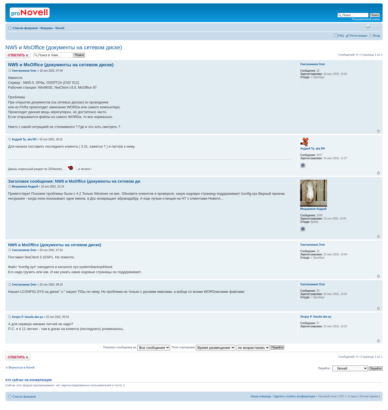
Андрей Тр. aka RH (24, 139)
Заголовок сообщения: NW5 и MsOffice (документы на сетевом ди (74, 181)
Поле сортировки (203, 347)
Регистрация (358, 35)
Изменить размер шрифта (376, 27)
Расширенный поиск (366, 19)
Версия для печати (368, 27)
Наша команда (261, 396)
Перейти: (324, 368)
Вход (376, 35)
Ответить (18, 55)
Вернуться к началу (378, 131)
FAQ (341, 35)
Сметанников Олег (24, 70)
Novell (60, 28)
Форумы (46, 28)
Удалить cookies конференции (295, 396)
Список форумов (25, 28)
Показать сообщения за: (136, 347)
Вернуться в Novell (21, 367)
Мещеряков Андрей (25, 186)
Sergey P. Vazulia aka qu (27, 316)
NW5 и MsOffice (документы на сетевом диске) (63, 47)
